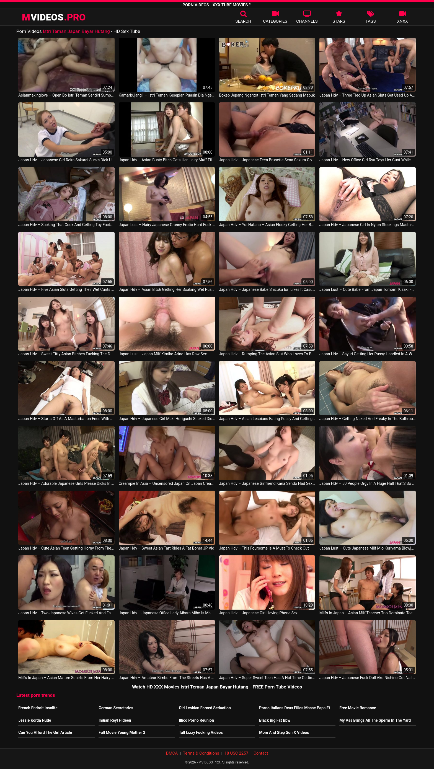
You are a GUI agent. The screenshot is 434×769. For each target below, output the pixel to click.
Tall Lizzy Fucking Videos (201, 732)
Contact (261, 753)
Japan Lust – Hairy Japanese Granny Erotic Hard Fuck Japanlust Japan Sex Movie (167, 224)
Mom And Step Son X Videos (284, 732)
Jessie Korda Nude (34, 720)
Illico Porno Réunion (196, 720)
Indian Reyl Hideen (115, 720)
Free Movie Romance (357, 708)
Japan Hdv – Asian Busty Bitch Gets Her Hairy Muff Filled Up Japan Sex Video (167, 160)
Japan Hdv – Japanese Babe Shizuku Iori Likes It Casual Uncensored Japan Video (267, 289)
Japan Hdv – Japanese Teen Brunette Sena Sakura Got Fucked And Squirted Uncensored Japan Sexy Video (267, 160)
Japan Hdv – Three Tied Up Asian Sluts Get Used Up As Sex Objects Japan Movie (367, 95)
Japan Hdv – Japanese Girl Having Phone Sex (258, 613)
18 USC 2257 (236, 753)
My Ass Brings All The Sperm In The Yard (375, 720)
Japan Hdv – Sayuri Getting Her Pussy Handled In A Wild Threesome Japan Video (367, 354)
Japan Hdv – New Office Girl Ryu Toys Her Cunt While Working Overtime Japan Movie (367, 160)
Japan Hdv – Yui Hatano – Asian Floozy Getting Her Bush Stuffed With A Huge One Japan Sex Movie (267, 224)
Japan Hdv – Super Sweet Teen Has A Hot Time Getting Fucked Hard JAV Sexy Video (267, 677)
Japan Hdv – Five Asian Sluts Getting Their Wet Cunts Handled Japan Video (66, 289)
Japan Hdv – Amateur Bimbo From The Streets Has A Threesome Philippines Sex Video (167, 677)
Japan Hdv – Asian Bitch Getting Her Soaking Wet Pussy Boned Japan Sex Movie (167, 289)
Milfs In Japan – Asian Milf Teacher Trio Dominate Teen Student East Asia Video (367, 613)
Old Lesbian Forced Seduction (205, 708)
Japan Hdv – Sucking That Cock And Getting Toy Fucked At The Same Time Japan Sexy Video (66, 224)
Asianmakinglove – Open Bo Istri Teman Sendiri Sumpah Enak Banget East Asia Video (66, 95)
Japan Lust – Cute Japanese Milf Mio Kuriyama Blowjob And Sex (367, 548)
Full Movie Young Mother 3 (122, 732)
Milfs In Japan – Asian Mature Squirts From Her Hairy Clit (66, 677)
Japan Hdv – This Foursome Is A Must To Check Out (264, 548)
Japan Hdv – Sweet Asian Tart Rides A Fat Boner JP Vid (166, 548)
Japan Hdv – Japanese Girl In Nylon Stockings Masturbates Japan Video (367, 224)
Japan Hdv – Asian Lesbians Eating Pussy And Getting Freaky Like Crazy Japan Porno (267, 418)
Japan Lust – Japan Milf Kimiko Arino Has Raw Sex (163, 354)
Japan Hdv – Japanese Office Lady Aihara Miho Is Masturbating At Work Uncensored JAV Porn (167, 613)
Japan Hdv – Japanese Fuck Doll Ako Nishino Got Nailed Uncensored (367, 677)
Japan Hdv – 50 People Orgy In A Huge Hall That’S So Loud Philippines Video (367, 483)
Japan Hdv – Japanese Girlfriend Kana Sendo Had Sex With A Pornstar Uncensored (267, 483)
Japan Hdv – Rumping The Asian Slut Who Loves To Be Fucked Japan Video (267, 354)
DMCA (172, 753)
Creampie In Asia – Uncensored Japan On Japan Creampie (167, 483)
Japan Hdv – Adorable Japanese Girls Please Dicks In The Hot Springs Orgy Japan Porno (66, 483)
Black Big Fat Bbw (274, 720)
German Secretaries (116, 708)
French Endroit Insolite (38, 708)
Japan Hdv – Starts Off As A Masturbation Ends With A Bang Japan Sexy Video (66, 418)
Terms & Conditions (201, 753)
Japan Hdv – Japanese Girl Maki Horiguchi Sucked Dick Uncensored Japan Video (167, 418)
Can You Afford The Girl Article (45, 732)
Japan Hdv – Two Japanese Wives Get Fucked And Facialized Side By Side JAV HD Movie (66, 613)
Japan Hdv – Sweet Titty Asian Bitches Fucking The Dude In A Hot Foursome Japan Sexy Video (66, 354)
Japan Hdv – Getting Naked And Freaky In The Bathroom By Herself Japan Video (367, 418)
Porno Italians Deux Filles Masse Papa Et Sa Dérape (304, 708)
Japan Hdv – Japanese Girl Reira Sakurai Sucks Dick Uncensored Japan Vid (66, 160)
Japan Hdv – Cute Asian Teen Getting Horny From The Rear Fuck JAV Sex (66, 548)
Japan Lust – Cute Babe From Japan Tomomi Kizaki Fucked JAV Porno (367, 289)
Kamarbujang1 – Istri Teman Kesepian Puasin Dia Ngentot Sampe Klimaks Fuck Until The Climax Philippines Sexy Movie (167, 95)
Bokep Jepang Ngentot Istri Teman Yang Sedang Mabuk (267, 95)
